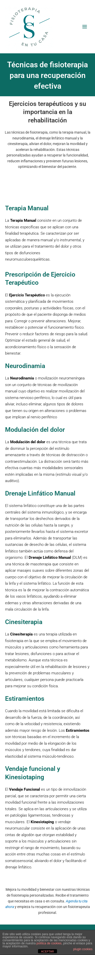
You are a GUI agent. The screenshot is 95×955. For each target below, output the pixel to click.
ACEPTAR (47, 951)
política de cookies (49, 943)
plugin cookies (82, 949)
